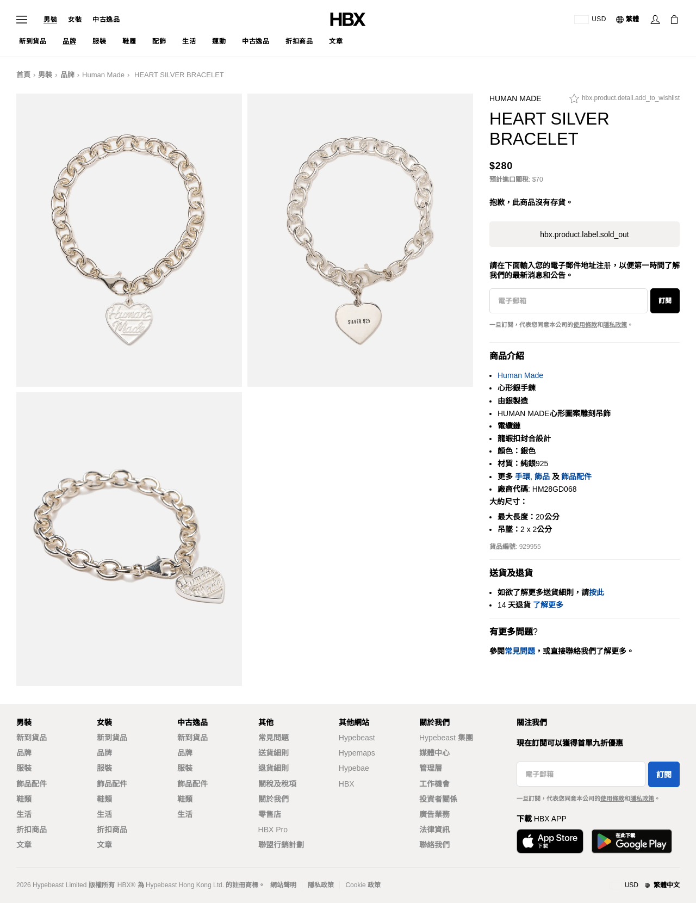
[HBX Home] (348, 19)
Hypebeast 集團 (446, 737)
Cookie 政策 (363, 885)
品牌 (67, 75)
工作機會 (434, 784)
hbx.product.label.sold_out (584, 234)
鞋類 (24, 799)
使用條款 (585, 324)
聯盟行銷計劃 (281, 844)
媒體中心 (434, 753)
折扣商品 (31, 829)
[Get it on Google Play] (632, 841)
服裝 (24, 768)
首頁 (23, 75)
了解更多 (548, 605)
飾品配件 (576, 476)
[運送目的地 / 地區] (590, 19)
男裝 (50, 19)
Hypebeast (357, 737)
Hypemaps (357, 753)
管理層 (430, 768)
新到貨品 (31, 737)
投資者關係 (438, 799)
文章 (24, 844)
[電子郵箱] (568, 300)
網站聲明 (283, 885)
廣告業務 (434, 814)
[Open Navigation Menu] (21, 19)
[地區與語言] (645, 885)
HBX (347, 784)
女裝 (75, 19)
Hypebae (354, 768)
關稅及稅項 (277, 784)
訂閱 (665, 301)
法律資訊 (434, 829)
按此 (596, 592)
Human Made (103, 75)
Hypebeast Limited (59, 885)
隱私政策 (615, 324)
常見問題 (273, 737)
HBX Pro (273, 829)
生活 (24, 814)
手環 (522, 476)
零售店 (269, 814)
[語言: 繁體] (628, 19)
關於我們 (273, 799)
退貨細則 (273, 768)
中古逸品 (106, 19)
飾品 (542, 476)
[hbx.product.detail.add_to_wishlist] (624, 101)
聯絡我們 (434, 844)
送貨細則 (273, 753)
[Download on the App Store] (550, 841)
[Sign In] (655, 19)
